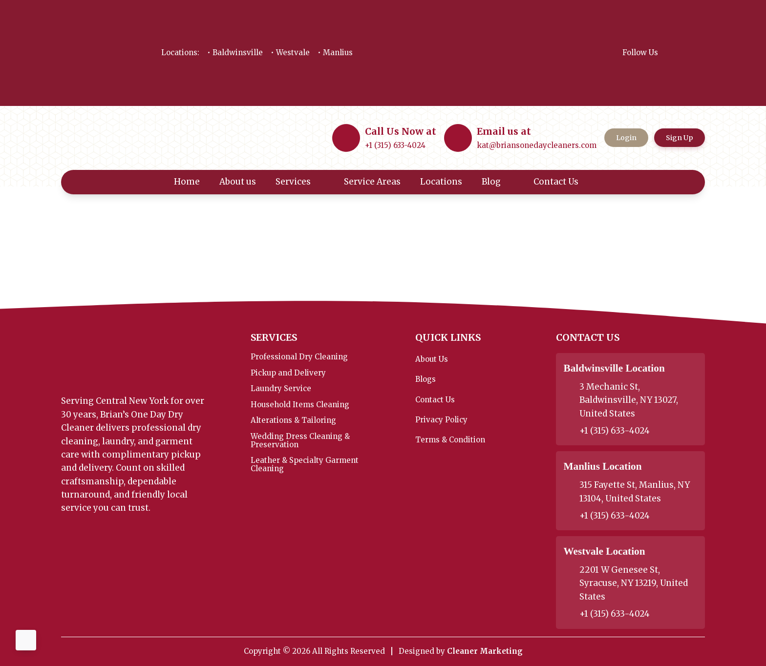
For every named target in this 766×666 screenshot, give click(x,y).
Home (187, 181)
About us (237, 181)
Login (626, 137)
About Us (431, 359)
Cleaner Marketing (485, 651)
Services (300, 181)
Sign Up (679, 137)
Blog (498, 181)
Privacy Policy (441, 419)
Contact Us (562, 181)
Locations (441, 181)
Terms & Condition (450, 439)
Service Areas (372, 181)
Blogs (425, 379)
